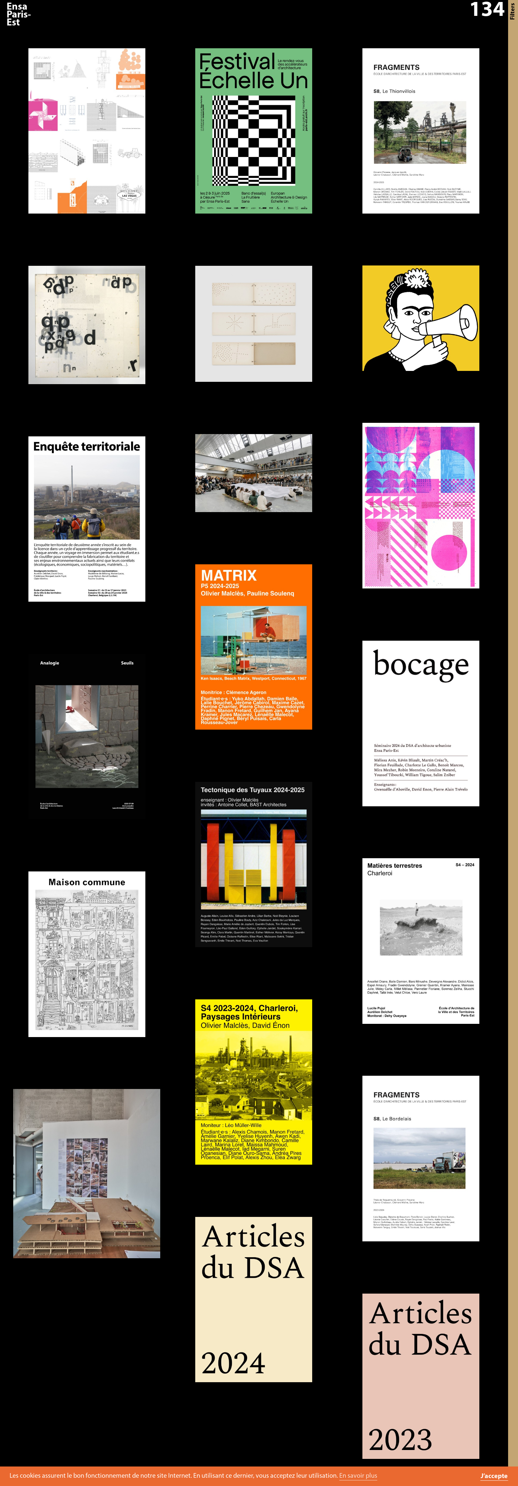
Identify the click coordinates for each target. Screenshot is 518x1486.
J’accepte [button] (494, 1476)
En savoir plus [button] (358, 1476)
